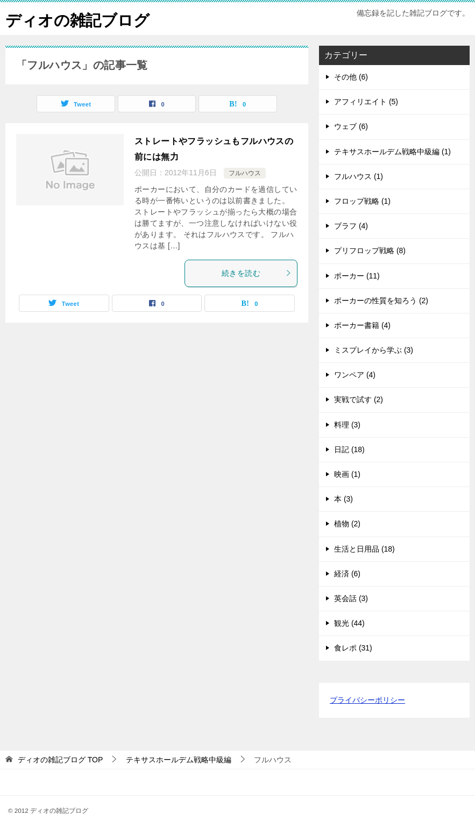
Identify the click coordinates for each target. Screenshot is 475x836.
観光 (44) (349, 623)
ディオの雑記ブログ (79, 18)
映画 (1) (347, 474)
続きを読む (257, 273)
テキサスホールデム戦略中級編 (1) (392, 151)
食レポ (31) (353, 648)
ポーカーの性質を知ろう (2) (381, 300)
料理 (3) (347, 424)
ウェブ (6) (351, 126)
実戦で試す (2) (358, 399)
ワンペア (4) (354, 374)
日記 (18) (349, 449)
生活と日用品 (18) (364, 549)
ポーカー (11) (357, 275)
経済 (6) (347, 573)
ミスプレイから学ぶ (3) (373, 350)
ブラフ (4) (351, 225)
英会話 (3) (351, 598)
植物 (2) (347, 523)
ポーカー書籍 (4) (362, 325)
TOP (60, 759)
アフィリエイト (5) (366, 101)
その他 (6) (351, 77)
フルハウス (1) (358, 176)
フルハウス (245, 173)
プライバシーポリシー (367, 700)
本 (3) (343, 499)
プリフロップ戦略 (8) (370, 250)
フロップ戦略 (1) (362, 201)
